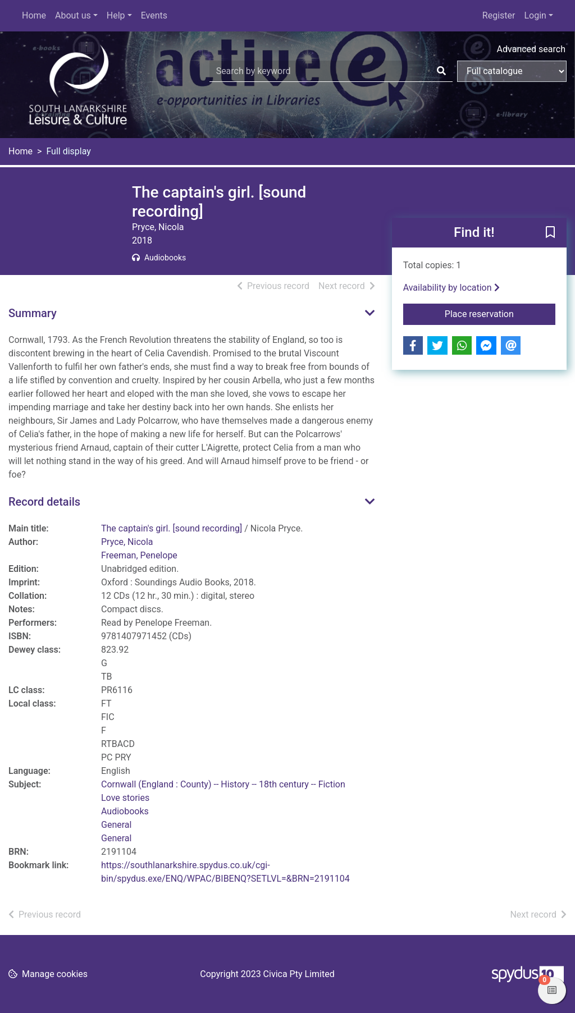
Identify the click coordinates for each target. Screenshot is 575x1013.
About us (73, 15)
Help (116, 15)
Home (34, 15)
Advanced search (531, 49)
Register (498, 15)
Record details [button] (44, 501)
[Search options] (512, 71)
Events (154, 15)
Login (535, 15)
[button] (550, 233)
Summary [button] (32, 313)
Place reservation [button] (500, 313)
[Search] (441, 71)
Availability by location (451, 287)
